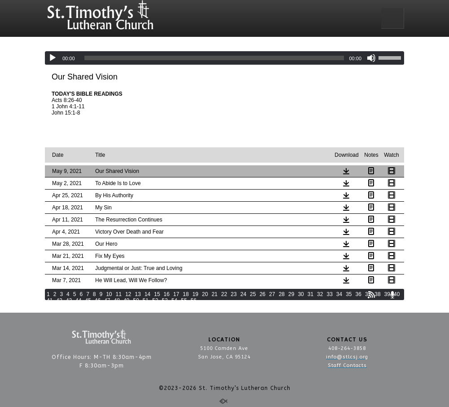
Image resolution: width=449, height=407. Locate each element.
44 (78, 300)
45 (88, 300)
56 (193, 300)
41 (50, 300)
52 (155, 300)
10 (109, 294)
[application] (224, 58)
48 (117, 300)
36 (358, 294)
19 (195, 294)
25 (253, 294)
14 (147, 294)
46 (98, 300)
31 (310, 294)
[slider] (214, 58)
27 (272, 294)
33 (329, 294)
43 (69, 300)
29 (291, 294)
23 (234, 294)
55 (184, 300)
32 (320, 294)
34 (339, 294)
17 (176, 294)
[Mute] (371, 57)
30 (301, 294)
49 (126, 300)
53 (164, 300)
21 (214, 294)
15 (157, 294)
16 (166, 294)
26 (262, 294)
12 (128, 294)
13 (138, 294)
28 (282, 294)
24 (243, 294)
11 (119, 294)
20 (205, 294)
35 (349, 294)
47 (107, 300)
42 (59, 300)
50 (136, 300)
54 (174, 300)
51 (146, 300)
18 (186, 294)
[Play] (52, 57)
